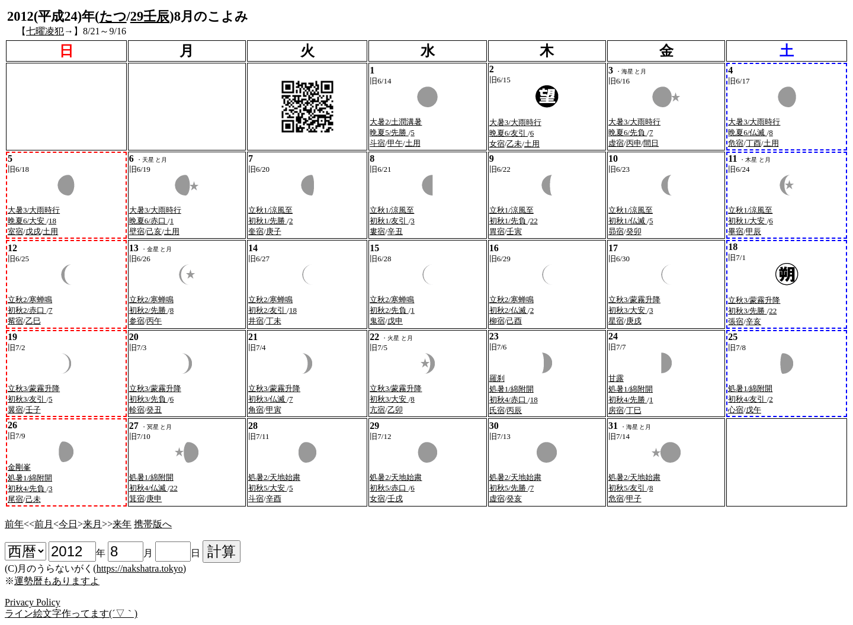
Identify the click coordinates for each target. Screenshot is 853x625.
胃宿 (497, 231)
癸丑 (154, 409)
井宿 (256, 320)
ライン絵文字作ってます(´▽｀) (71, 613)
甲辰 (753, 231)
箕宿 (137, 498)
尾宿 (15, 499)
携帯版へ (153, 524)
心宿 (735, 409)
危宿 (735, 143)
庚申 (154, 498)
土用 (413, 143)
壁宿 (137, 231)
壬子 (33, 409)
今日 (68, 524)
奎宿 (256, 231)
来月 (92, 524)
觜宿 (15, 320)
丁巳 (634, 410)
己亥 (154, 231)
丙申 (634, 143)
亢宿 (377, 409)
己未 (33, 499)
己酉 (514, 320)
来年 (122, 524)
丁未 (273, 320)
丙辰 (514, 410)
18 (52, 220)
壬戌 (395, 498)
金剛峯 (19, 467)
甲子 (634, 498)
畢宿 (735, 231)
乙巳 (33, 320)
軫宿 (137, 409)
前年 (14, 524)
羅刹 (497, 378)
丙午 (154, 320)
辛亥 (753, 321)
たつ (113, 16)
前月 (43, 524)
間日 (651, 143)
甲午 (395, 143)
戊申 (395, 320)
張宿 (735, 321)
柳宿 (497, 320)
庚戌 (634, 320)
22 (534, 220)
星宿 (616, 320)
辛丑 (395, 231)
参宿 (137, 320)
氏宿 (497, 410)
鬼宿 (377, 320)
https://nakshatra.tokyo (140, 568)
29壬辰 (149, 16)
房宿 (616, 410)
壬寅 (514, 231)
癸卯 (634, 231)
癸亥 (514, 498)
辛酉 (273, 498)
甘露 (616, 378)
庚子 (273, 231)
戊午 (753, 409)
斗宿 (377, 143)
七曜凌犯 (45, 31)
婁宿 (377, 231)
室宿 (15, 231)
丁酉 (753, 143)
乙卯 (395, 409)
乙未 (514, 143)
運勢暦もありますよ (57, 581)
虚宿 (616, 143)
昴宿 (616, 231)
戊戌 (33, 231)
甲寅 (273, 409)
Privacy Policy (32, 602)
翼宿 (15, 409)
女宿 (497, 143)
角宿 (256, 409)
